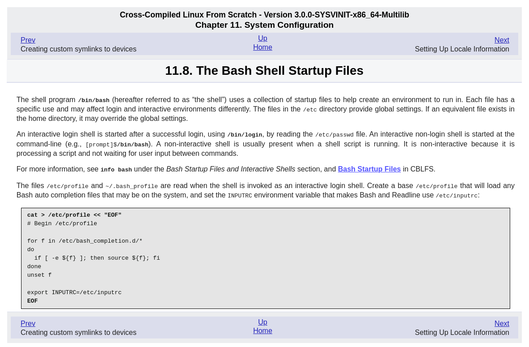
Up (262, 38)
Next (502, 40)
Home (262, 47)
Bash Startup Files (369, 167)
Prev (28, 40)
